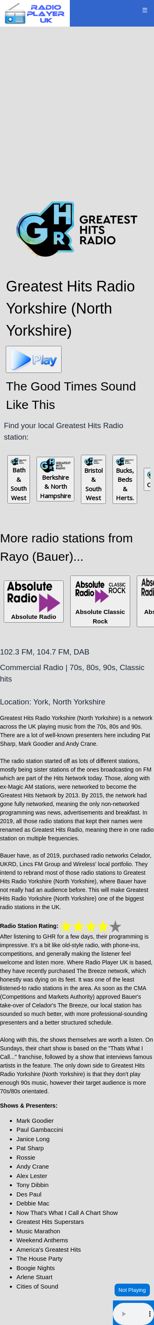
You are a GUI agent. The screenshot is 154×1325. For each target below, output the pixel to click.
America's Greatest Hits (48, 1249)
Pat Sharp (30, 1147)
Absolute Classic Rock (100, 601)
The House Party (39, 1258)
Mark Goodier (35, 1120)
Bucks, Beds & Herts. (125, 479)
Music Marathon (38, 1231)
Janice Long (33, 1138)
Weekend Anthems (42, 1240)
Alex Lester (31, 1175)
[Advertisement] (77, 112)
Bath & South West (19, 479)
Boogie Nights (35, 1267)
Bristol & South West (93, 479)
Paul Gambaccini (39, 1129)
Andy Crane (32, 1166)
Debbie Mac (32, 1203)
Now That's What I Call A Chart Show (67, 1212)
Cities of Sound (37, 1286)
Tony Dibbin (32, 1184)
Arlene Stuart (34, 1276)
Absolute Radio (33, 601)
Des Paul (28, 1194)
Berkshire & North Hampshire (55, 479)
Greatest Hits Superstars (50, 1221)
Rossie (25, 1157)
